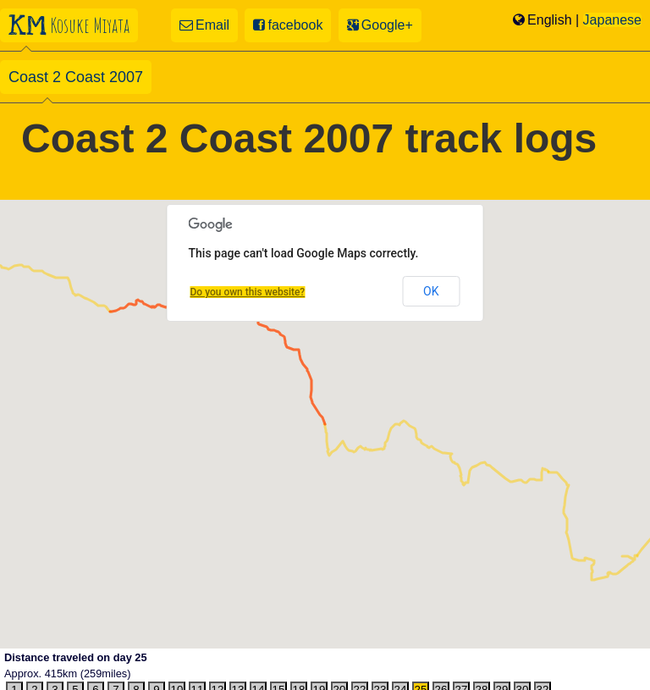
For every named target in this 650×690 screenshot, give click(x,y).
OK (430, 291)
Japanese (612, 20)
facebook (287, 25)
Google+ (380, 25)
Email (204, 25)
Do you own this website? (248, 292)
